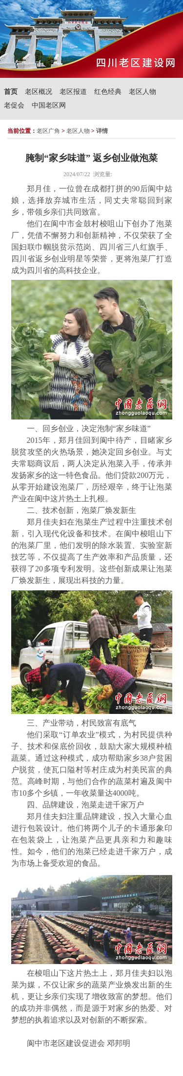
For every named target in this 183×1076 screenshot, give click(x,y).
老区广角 (48, 131)
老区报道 (73, 91)
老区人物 (142, 91)
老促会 (14, 105)
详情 (102, 131)
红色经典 (108, 91)
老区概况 (38, 91)
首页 (11, 91)
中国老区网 (49, 105)
